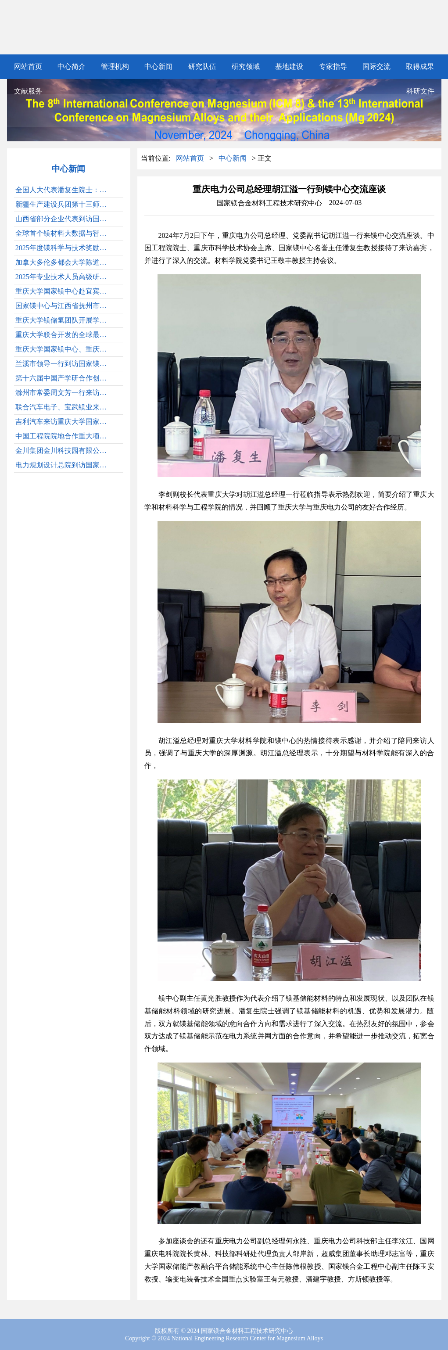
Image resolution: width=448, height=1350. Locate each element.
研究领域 (246, 66)
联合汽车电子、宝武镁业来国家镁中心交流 (64, 407)
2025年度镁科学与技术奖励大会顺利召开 (64, 247)
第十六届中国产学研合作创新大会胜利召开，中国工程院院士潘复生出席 (64, 378)
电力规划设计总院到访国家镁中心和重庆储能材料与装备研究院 (64, 465)
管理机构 (115, 66)
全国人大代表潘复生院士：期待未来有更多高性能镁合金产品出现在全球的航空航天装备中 (64, 190)
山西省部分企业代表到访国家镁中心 (64, 219)
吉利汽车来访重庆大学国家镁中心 (64, 421)
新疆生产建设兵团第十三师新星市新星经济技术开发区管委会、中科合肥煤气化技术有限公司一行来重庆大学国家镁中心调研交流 (64, 204)
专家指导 (333, 66)
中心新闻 (158, 66)
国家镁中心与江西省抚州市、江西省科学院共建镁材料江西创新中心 (64, 305)
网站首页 (28, 66)
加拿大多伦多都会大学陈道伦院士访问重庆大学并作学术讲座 (64, 262)
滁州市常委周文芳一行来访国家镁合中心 (64, 392)
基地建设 (289, 66)
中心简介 (71, 66)
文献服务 (28, 91)
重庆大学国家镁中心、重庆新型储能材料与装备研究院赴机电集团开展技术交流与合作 (64, 349)
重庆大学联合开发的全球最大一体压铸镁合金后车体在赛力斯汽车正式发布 (64, 334)
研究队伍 (202, 66)
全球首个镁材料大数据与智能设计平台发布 (64, 233)
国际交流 (376, 66)
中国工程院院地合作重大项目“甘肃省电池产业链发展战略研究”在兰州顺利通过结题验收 (64, 436)
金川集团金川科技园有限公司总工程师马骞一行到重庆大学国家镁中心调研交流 (64, 450)
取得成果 (420, 66)
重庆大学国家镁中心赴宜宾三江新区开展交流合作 (64, 291)
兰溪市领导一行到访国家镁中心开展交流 (64, 363)
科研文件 (420, 91)
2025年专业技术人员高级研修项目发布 (64, 276)
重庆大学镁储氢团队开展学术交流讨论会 (64, 320)
